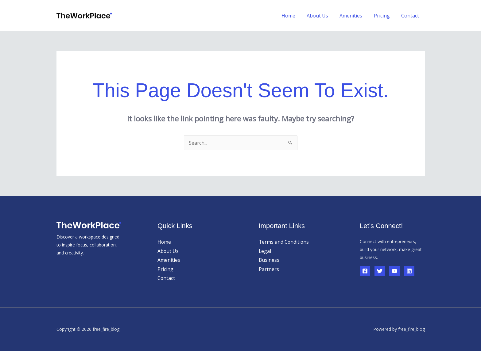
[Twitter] (379, 271)
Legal (265, 251)
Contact (411, 15)
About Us (323, 15)
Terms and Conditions (284, 241)
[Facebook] (365, 271)
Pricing (384, 15)
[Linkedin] (409, 271)
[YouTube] (394, 271)
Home (296, 15)
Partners (269, 269)
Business (269, 260)
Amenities (355, 15)
